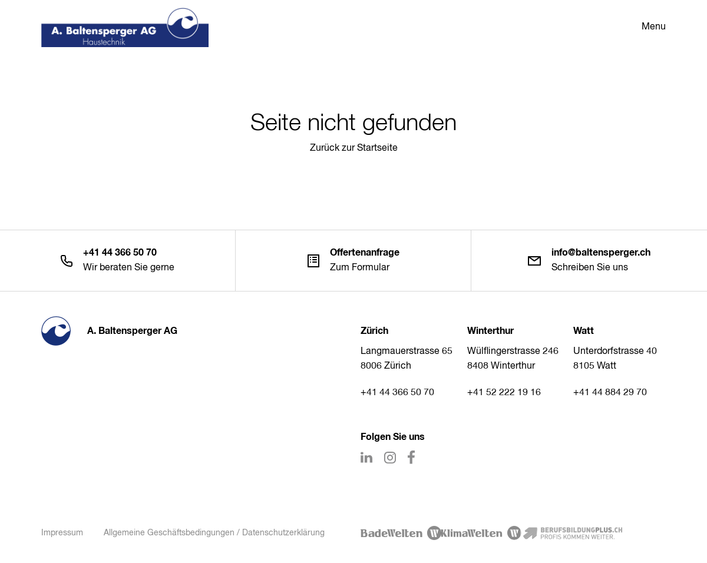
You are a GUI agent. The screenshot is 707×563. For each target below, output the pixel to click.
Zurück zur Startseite (354, 148)
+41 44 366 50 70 (397, 393)
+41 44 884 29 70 (610, 393)
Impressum (62, 533)
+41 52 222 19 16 (504, 393)
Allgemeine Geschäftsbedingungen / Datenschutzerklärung (214, 533)
